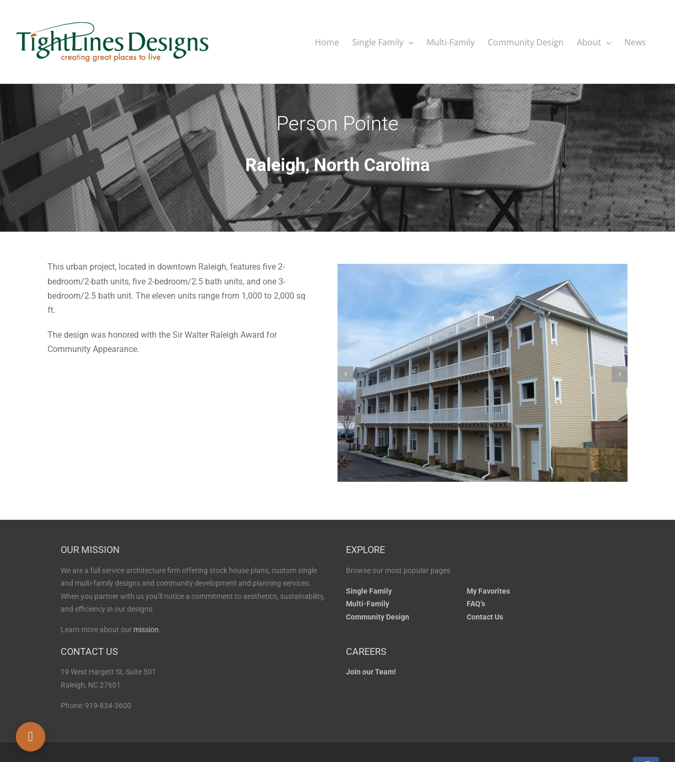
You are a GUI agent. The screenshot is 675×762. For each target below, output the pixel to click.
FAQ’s (476, 603)
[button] (345, 374)
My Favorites (488, 590)
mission (146, 629)
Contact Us (485, 616)
